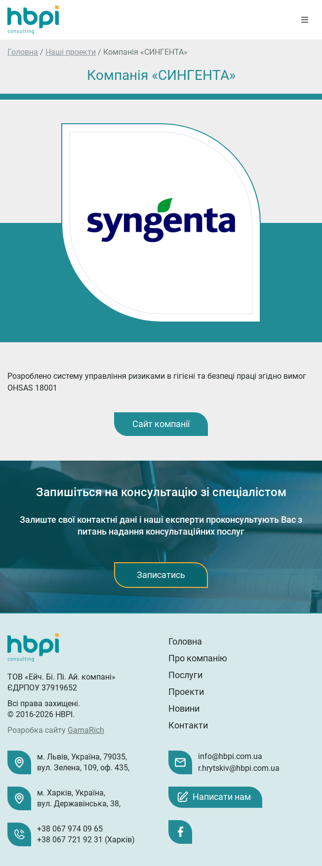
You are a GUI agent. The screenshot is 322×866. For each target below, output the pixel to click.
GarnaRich (86, 730)
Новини (184, 708)
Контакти (188, 725)
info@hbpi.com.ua (230, 756)
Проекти (186, 691)
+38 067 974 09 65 (70, 828)
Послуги (185, 675)
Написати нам (222, 797)
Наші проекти (70, 52)
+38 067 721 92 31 (70, 839)
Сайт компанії (161, 424)
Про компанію (197, 658)
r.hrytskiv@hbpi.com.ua (239, 768)
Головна (22, 52)
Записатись (161, 575)
